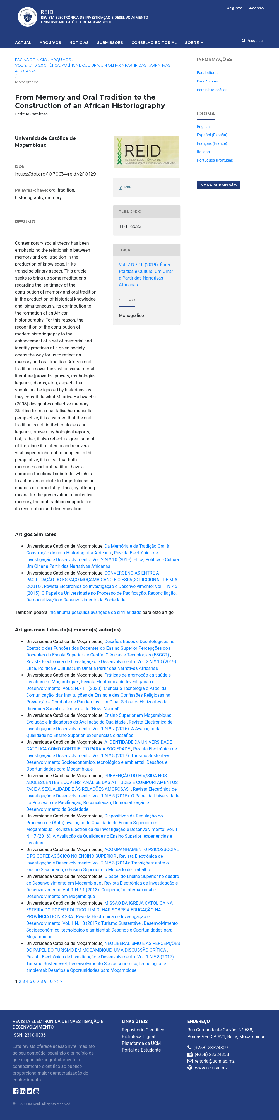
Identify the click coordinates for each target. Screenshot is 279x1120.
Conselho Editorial (154, 42)
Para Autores (207, 81)
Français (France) (212, 143)
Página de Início (31, 59)
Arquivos (50, 42)
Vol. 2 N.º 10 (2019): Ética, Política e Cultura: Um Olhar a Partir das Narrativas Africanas (92, 68)
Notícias (79, 42)
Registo (235, 8)
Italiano (203, 152)
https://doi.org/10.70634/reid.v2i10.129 (55, 174)
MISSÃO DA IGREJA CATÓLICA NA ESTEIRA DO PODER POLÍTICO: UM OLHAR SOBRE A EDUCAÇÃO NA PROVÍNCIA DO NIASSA (99, 910)
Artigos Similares (35, 534)
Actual (23, 42)
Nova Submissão (219, 185)
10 (50, 981)
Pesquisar (253, 40)
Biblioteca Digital (138, 1036)
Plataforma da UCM (141, 1043)
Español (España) (212, 135)
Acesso (256, 8)
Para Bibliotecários (212, 90)
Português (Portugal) (215, 160)
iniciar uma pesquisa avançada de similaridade (95, 612)
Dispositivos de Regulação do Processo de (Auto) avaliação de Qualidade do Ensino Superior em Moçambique (94, 822)
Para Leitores (207, 72)
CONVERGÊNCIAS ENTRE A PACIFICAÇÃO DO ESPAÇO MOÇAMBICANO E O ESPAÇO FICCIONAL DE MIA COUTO (101, 579)
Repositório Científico (143, 1029)
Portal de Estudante (141, 1050)
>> (59, 981)
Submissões (110, 42)
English (203, 126)
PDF (127, 187)
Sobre (192, 42)
